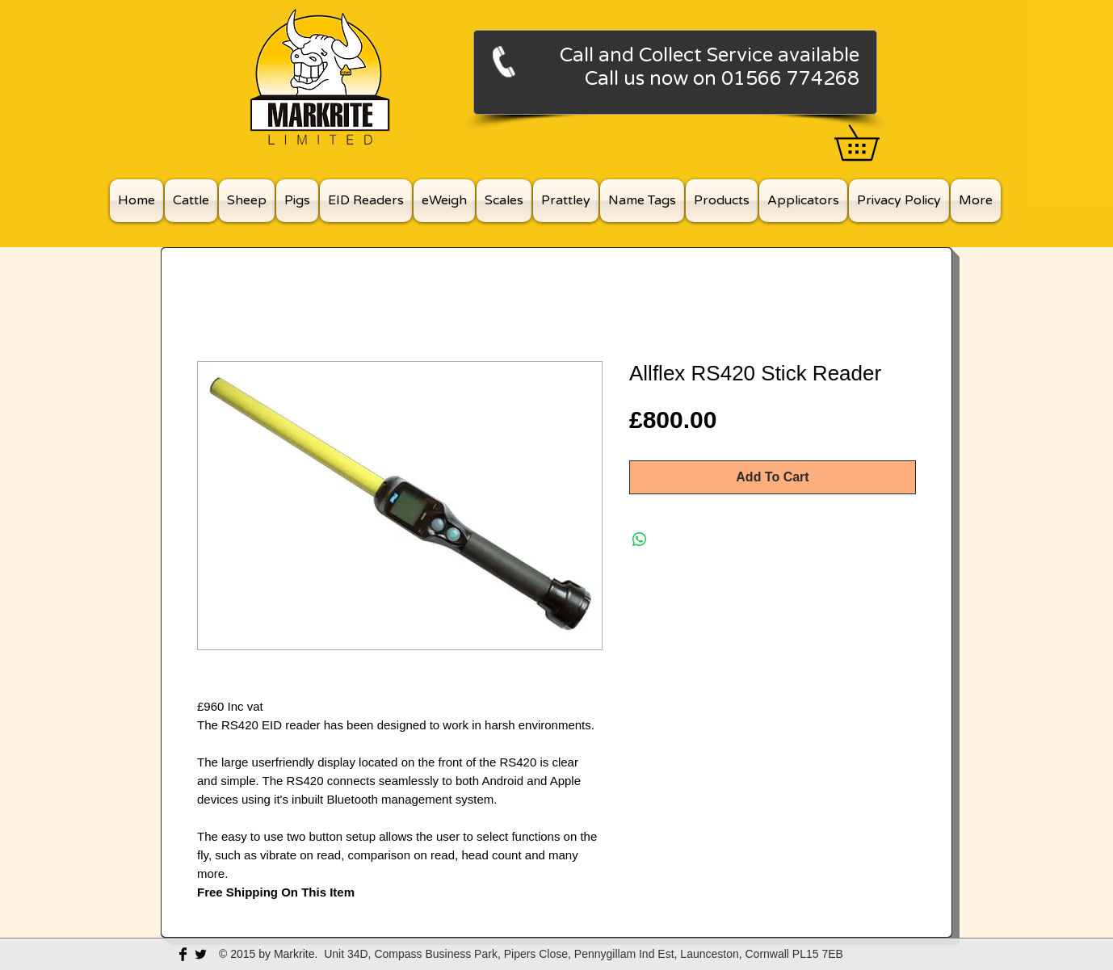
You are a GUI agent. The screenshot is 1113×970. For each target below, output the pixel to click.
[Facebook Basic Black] (183, 954)
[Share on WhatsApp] (639, 539)
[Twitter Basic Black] (201, 954)
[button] (874, 142)
